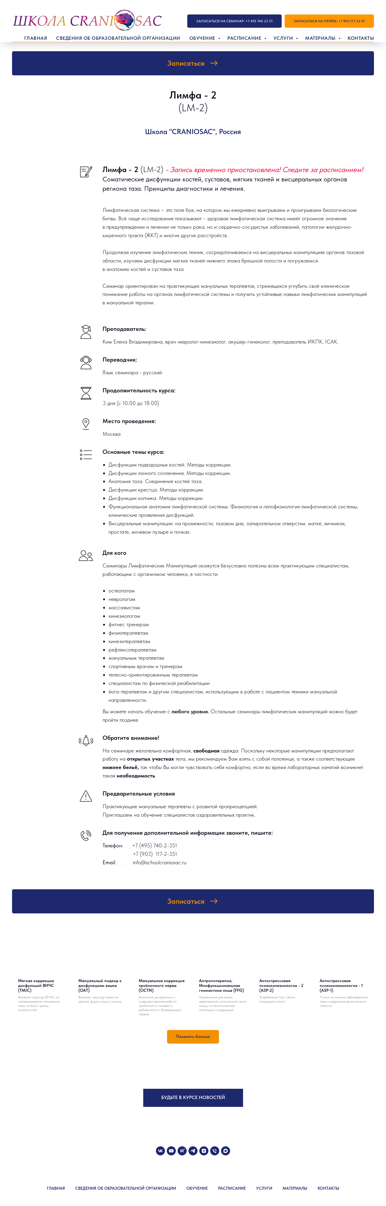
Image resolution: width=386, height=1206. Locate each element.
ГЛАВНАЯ (56, 1188)
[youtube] (171, 1150)
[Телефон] (214, 1150)
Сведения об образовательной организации (118, 38)
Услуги (284, 38)
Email (109, 862)
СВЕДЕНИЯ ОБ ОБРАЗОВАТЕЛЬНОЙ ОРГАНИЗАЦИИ (125, 1188)
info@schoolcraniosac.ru (159, 862)
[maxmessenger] (225, 1150)
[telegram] (193, 1150)
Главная (35, 38)
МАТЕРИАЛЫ (295, 1188)
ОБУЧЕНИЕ (197, 1188)
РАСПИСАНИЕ (232, 1188)
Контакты (361, 38)
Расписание (245, 38)
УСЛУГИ (264, 1188)
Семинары (115, 565)
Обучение (203, 38)
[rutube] (182, 1150)
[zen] (203, 1150)
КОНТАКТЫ (328, 1188)
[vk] (160, 1150)
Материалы (321, 38)
